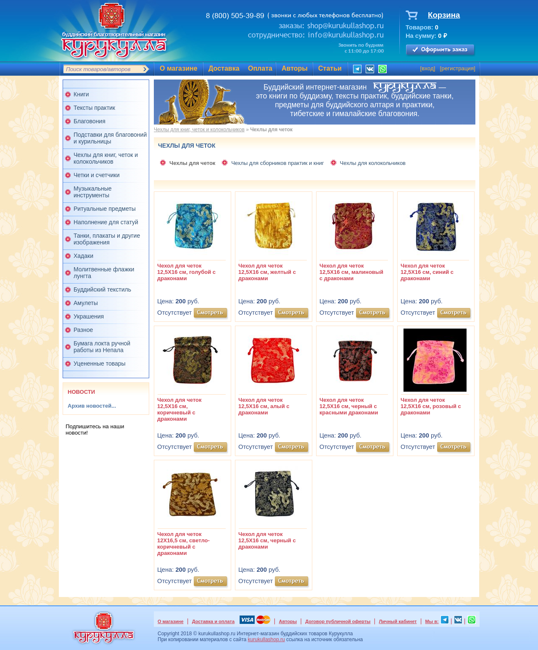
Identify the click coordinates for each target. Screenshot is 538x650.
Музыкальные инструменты (93, 192)
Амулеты (86, 303)
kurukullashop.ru (266, 639)
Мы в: (432, 621)
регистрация (457, 68)
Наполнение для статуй (106, 222)
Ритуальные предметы (105, 208)
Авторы (295, 68)
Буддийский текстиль (102, 289)
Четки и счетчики (97, 175)
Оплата (260, 68)
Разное (83, 329)
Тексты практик (94, 107)
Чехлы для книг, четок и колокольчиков (106, 158)
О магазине (179, 68)
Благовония (89, 121)
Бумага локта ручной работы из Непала (102, 346)
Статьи (330, 68)
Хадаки (83, 255)
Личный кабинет (398, 621)
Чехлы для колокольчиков (373, 163)
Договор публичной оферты (337, 621)
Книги (81, 94)
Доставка (224, 68)
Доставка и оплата (213, 621)
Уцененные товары (100, 363)
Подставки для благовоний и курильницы (110, 138)
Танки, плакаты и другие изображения (107, 239)
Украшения (89, 316)
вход (428, 68)
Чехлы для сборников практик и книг (277, 163)
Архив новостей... (92, 406)
